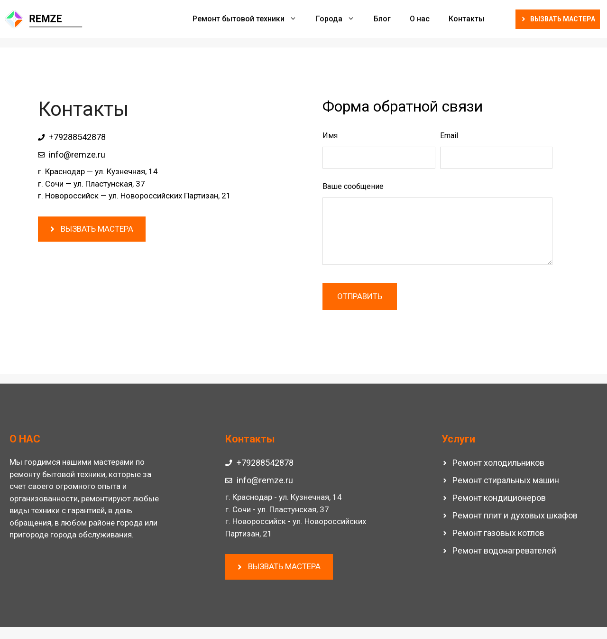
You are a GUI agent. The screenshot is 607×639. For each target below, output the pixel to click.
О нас (420, 18)
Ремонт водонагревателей (504, 550)
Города (340, 19)
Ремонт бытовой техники (249, 19)
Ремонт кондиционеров (499, 498)
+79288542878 (77, 137)
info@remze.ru (77, 155)
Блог (382, 18)
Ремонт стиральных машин (505, 480)
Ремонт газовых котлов (498, 533)
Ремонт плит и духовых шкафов (515, 515)
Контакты (467, 18)
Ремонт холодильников (498, 463)
